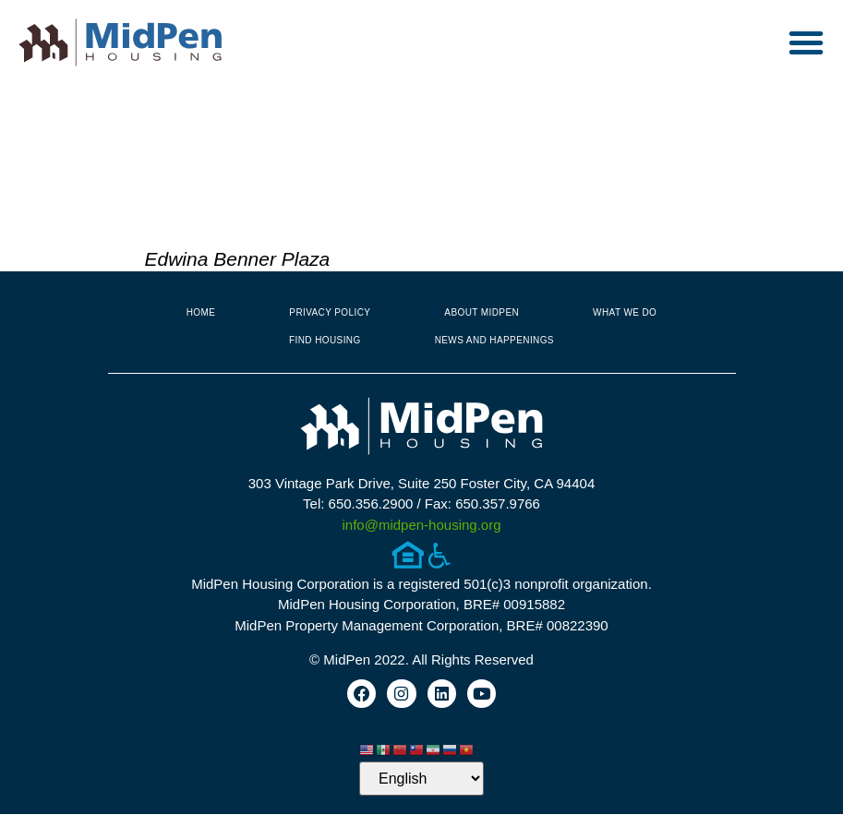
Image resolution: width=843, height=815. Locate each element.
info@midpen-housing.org (422, 525)
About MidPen (481, 312)
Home (201, 312)
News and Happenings (494, 340)
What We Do (624, 312)
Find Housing (325, 340)
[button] (806, 42)
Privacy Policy (329, 312)
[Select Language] (421, 779)
